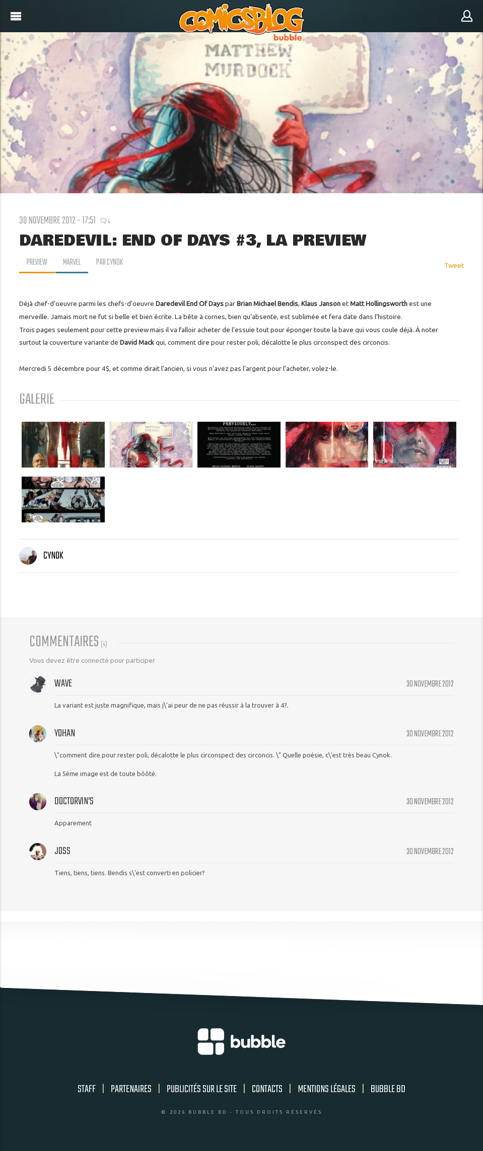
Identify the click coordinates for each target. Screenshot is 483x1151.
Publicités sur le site (202, 1089)
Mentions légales (327, 1089)
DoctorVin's (74, 801)
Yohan (64, 733)
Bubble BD (388, 1089)
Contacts (267, 1089)
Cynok (41, 556)
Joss (62, 851)
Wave (63, 683)
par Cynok (112, 262)
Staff (87, 1089)
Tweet (454, 265)
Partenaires (131, 1089)
